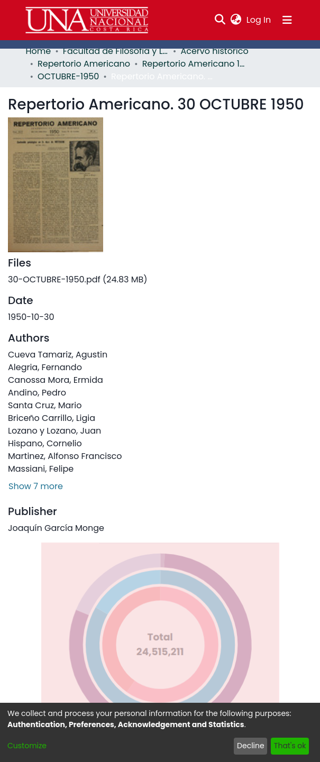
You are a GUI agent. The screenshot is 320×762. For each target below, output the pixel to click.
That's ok (290, 745)
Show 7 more (35, 486)
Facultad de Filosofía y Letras (116, 51)
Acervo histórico (214, 51)
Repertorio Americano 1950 (195, 64)
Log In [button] (259, 20)
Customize (27, 745)
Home (38, 51)
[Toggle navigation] (287, 20)
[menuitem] (235, 20)
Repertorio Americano (84, 64)
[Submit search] (219, 20)
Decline (250, 745)
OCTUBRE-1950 (68, 76)
